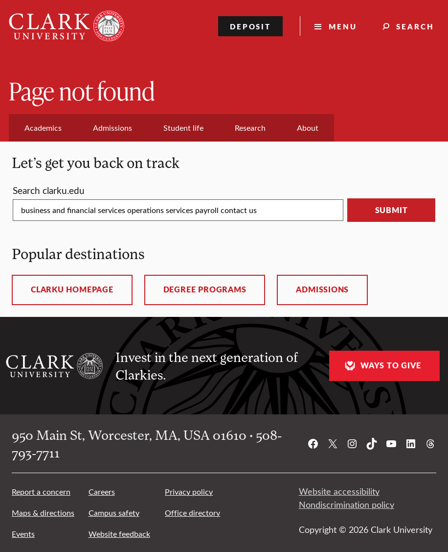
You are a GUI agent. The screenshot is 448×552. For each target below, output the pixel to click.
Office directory (192, 512)
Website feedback (119, 533)
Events (23, 533)
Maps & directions (43, 512)
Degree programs (204, 289)
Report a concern (41, 491)
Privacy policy (189, 491)
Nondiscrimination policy (346, 504)
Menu (343, 26)
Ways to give (381, 365)
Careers (102, 491)
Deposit (250, 26)
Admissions (322, 289)
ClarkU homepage (72, 289)
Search (415, 26)
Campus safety (114, 512)
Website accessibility (339, 491)
